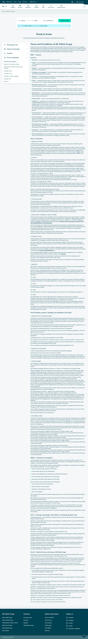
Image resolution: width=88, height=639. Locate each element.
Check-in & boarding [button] (15, 49)
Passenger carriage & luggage (11, 76)
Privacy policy (48, 622)
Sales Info (47, 630)
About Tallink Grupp (7, 617)
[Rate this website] (84, 635)
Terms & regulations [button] (15, 57)
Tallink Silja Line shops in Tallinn (10, 622)
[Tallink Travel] (4, 6)
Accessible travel (8, 73)
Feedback (26, 622)
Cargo (19, 1)
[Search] (84, 6)
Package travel (7, 78)
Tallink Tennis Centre (7, 625)
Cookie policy (48, 625)
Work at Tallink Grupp (7, 620)
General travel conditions (10, 61)
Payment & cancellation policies (11, 64)
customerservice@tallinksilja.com (46, 250)
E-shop (14, 1)
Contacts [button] (15, 53)
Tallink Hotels (9, 1)
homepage (63, 253)
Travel (3, 1)
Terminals (26, 620)
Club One (25, 1)
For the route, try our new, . (44, 25)
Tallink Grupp (33, 1)
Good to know (48, 620)
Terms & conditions (49, 617)
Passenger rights (8, 70)
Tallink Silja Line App (28, 625)
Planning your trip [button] (15, 45)
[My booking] (80, 2)
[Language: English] (72, 2)
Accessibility (48, 627)
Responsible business (7, 627)
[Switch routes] (29, 21)
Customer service (28, 617)
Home (3, 11)
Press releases (5, 630)
